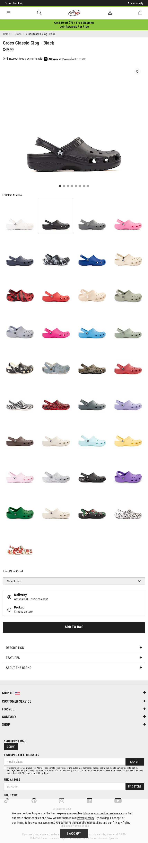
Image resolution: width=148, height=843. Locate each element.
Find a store (12, 779)
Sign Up (10, 746)
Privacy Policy (71, 770)
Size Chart (13, 571)
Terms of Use (54, 770)
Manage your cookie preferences (103, 813)
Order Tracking (14, 3)
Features (74, 657)
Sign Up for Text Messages (21, 755)
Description (74, 647)
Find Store (134, 786)
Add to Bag (74, 627)
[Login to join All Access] (74, 23)
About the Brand (74, 667)
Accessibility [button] (135, 3)
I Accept (74, 834)
